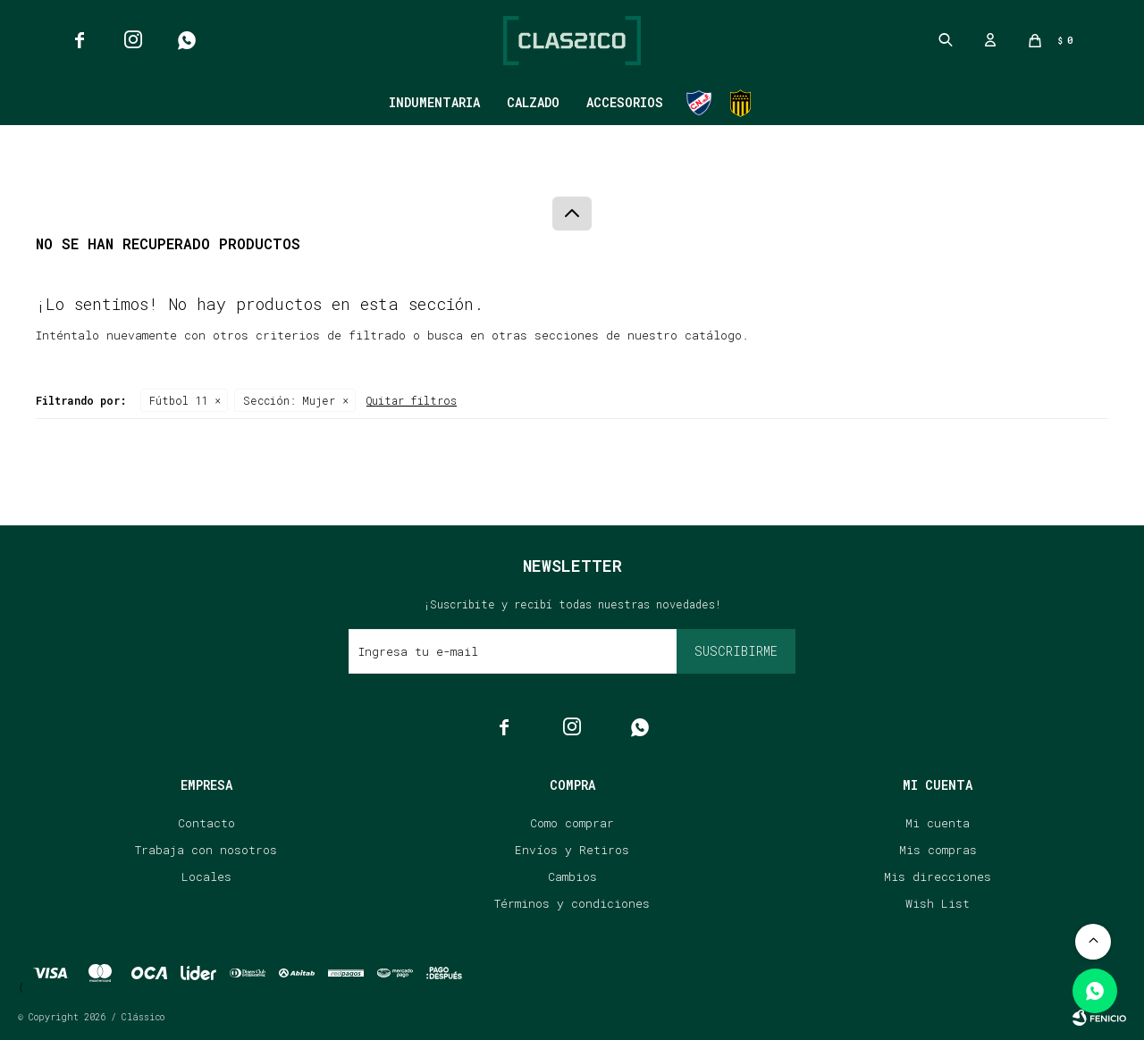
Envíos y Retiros (572, 850)
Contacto (206, 823)
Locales (206, 876)
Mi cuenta (937, 823)
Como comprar (572, 823)
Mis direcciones (937, 876)
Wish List (937, 903)
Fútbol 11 (178, 400)
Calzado (533, 102)
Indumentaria (434, 102)
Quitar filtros (411, 400)
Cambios (572, 876)
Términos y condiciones (572, 903)
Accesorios (624, 102)
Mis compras (938, 850)
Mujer (289, 400)
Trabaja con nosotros (206, 850)
